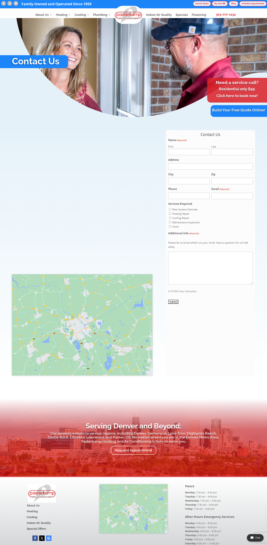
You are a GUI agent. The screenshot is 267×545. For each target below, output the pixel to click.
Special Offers (36, 528)
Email (220, 189)
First (170, 146)
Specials (182, 15)
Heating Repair (181, 213)
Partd (175, 226)
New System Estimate (185, 209)
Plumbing (100, 15)
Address (173, 160)
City (171, 174)
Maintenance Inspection (186, 222)
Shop (230, 3)
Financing (199, 15)
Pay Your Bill (215, 3)
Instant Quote (195, 3)
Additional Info (183, 233)
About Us (42, 15)
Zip (213, 174)
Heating (61, 15)
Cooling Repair (180, 218)
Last (213, 146)
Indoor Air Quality (159, 15)
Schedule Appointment (251, 3)
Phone (172, 189)
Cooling (80, 15)
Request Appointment (133, 450)
